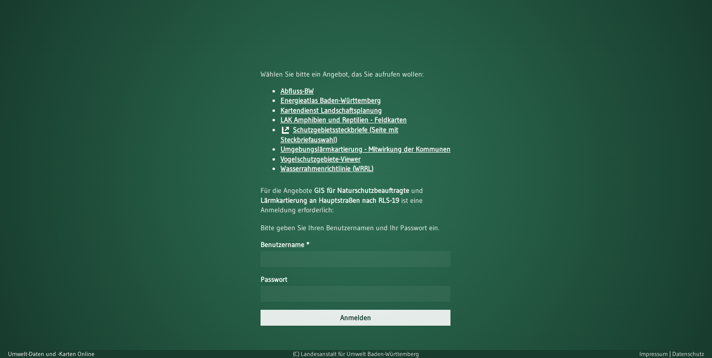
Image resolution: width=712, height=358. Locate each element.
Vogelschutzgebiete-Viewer (320, 159)
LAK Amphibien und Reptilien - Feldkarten (343, 119)
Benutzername (285, 244)
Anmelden (355, 317)
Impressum (654, 354)
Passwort (274, 279)
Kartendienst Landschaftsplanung (331, 110)
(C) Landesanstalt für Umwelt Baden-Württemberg (356, 354)
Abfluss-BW (297, 91)
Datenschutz (688, 354)
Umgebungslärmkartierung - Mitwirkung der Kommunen (365, 149)
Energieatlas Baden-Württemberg (330, 100)
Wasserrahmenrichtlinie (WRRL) (326, 168)
